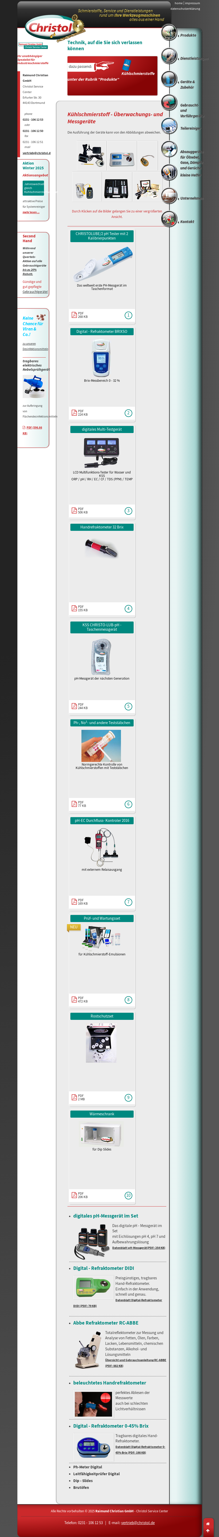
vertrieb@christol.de (37, 153)
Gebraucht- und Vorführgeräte (192, 110)
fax (26, 136)
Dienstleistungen (194, 58)
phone (28, 114)
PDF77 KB (82, 804)
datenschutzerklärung (185, 9)
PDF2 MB (81, 1097)
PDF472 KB (83, 1000)
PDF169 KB (83, 902)
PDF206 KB (83, 1195)
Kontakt (187, 222)
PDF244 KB (83, 706)
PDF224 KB (83, 413)
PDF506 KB (83, 511)
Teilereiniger (190, 128)
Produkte (188, 35)
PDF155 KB (83, 608)
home (179, 3)
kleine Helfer (190, 175)
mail (27, 147)
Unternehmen (191, 198)
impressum (192, 3)
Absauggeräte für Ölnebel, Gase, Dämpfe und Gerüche (191, 158)
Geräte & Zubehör (187, 85)
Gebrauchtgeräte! (35, 291)
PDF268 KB (83, 315)
